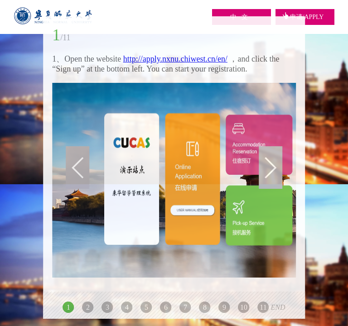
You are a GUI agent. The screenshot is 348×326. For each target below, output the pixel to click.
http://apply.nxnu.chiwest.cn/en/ (175, 58)
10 (243, 307)
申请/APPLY (303, 17)
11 (263, 307)
